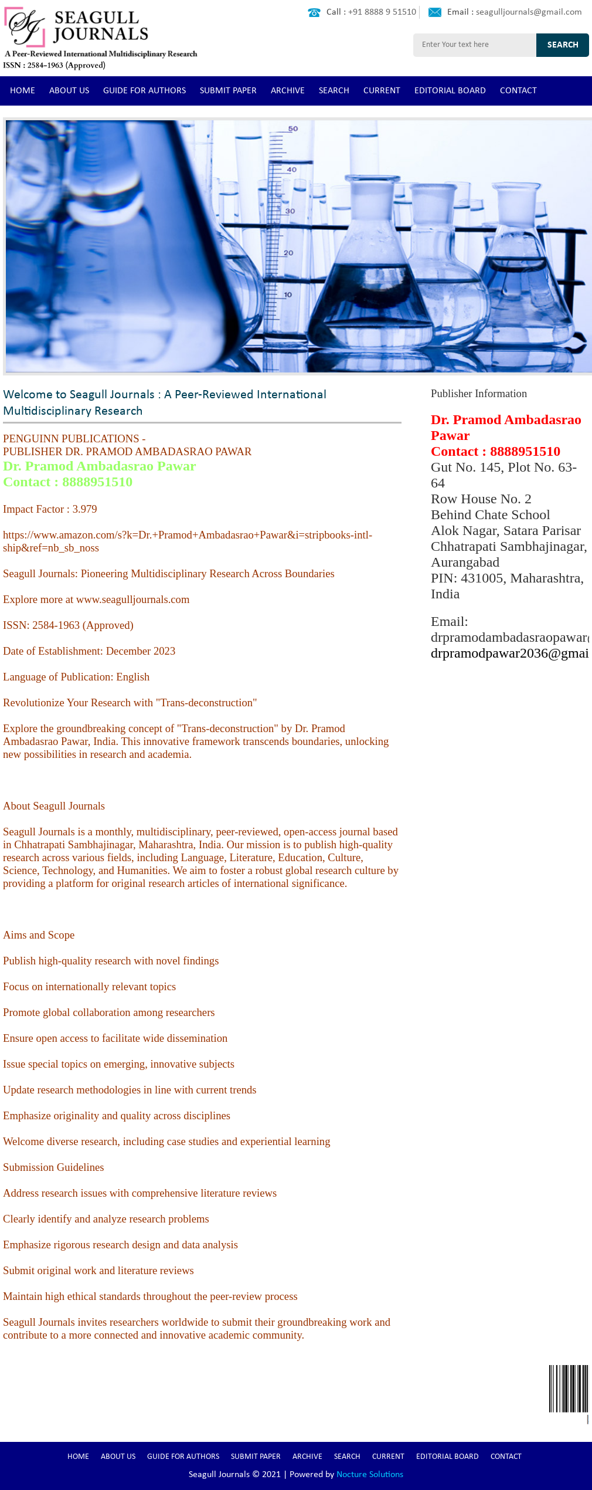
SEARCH (334, 91)
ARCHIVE (288, 91)
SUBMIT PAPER (228, 91)
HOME (22, 91)
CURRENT (381, 91)
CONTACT (518, 91)
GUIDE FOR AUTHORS (144, 91)
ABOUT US (69, 91)
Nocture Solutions (369, 1474)
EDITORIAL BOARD (450, 91)
